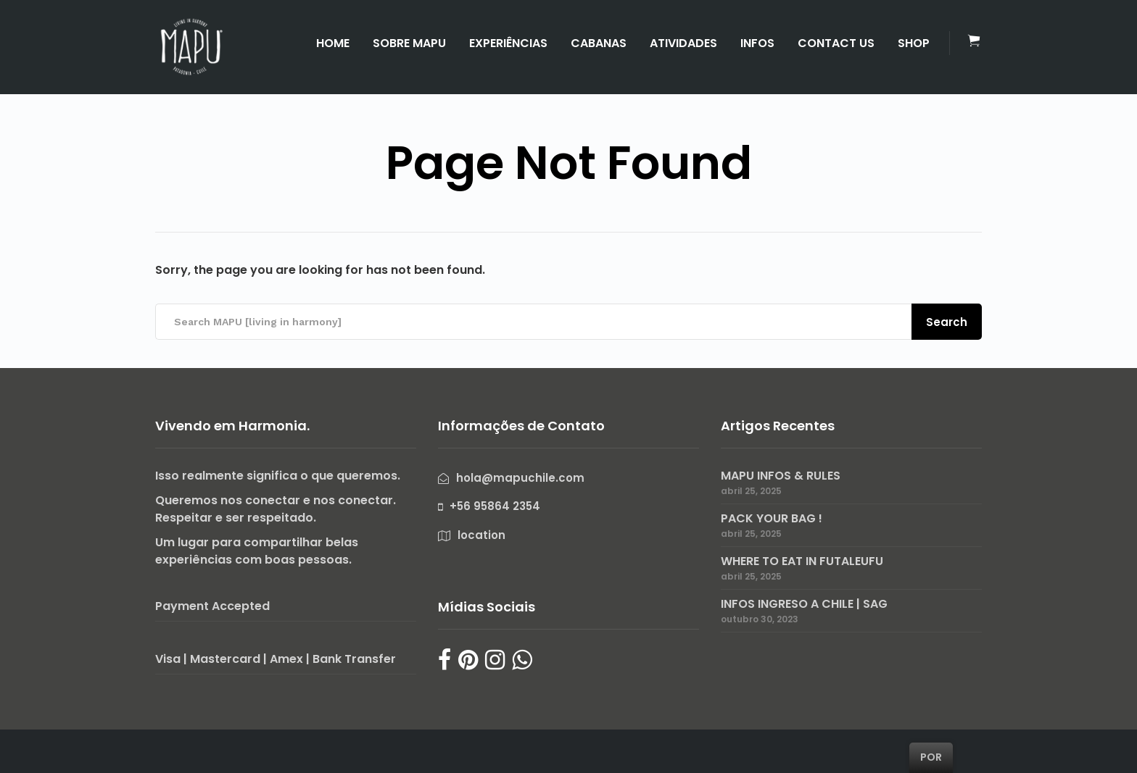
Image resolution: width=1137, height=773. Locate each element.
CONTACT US (836, 43)
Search (946, 322)
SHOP (914, 43)
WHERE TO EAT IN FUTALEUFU (802, 561)
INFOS (757, 43)
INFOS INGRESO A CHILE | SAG (804, 604)
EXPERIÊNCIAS (508, 43)
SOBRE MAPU (409, 43)
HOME (333, 43)
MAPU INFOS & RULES (780, 475)
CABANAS (599, 43)
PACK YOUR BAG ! (771, 518)
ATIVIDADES (683, 43)
